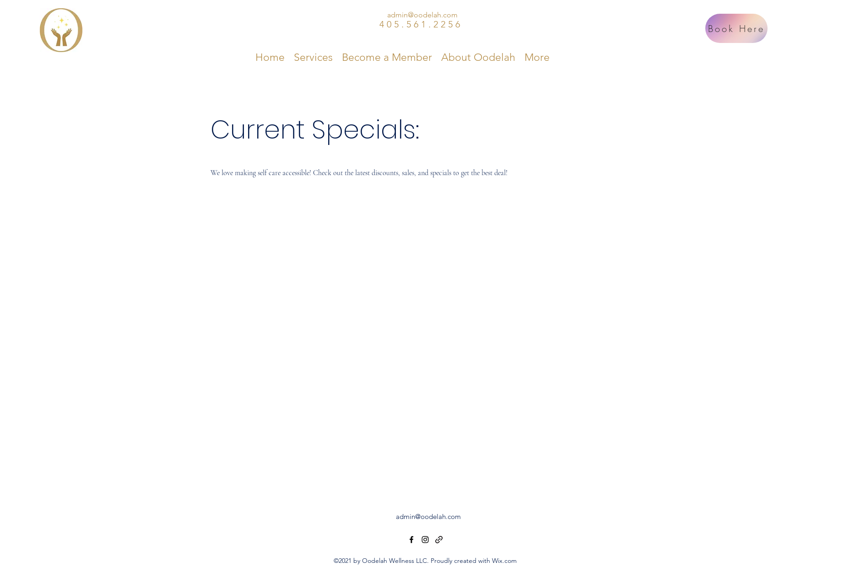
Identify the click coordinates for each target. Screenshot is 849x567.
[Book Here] (736, 28)
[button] (313, 57)
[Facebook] (411, 539)
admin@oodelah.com (422, 15)
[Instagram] (425, 539)
